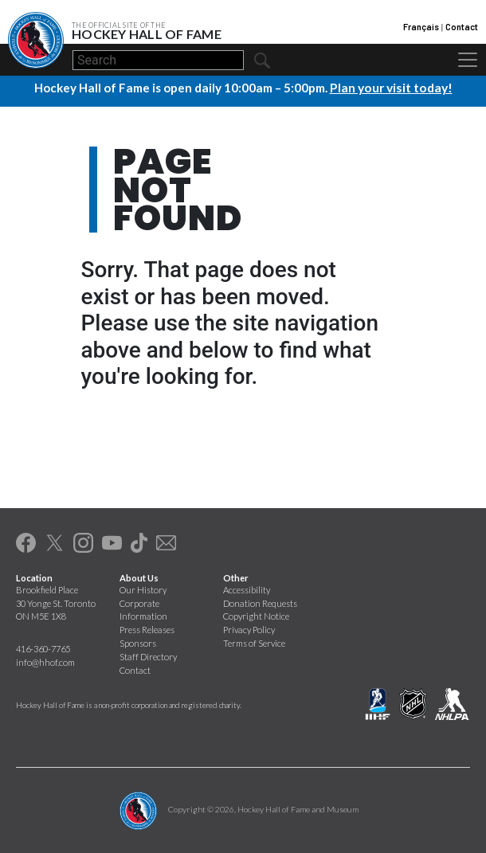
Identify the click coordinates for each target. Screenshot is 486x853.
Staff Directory (148, 656)
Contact (461, 27)
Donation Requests (260, 602)
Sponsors (138, 642)
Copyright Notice (256, 616)
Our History (143, 589)
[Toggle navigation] (467, 60)
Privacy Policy (249, 629)
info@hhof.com (45, 661)
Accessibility (246, 589)
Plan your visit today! (391, 87)
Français (421, 27)
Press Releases (147, 629)
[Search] (158, 60)
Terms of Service (254, 642)
